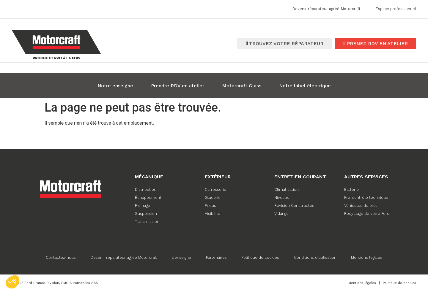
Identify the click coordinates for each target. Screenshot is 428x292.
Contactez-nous (60, 257)
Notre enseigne (115, 85)
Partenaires (216, 257)
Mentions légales (367, 257)
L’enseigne (181, 257)
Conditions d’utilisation (315, 257)
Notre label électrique (305, 85)
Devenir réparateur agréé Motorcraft (123, 257)
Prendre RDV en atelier (177, 85)
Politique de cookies (260, 257)
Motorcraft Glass (241, 85)
